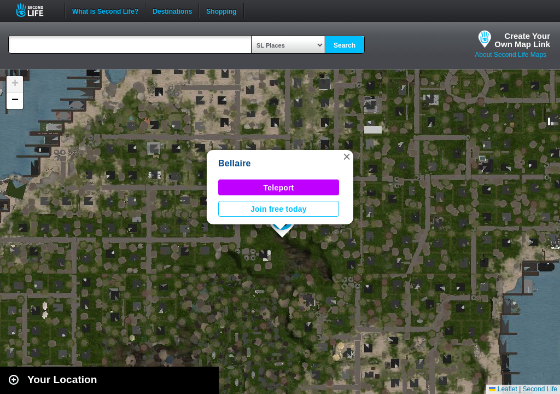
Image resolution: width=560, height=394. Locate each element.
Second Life (35, 10)
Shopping (221, 10)
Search (344, 45)
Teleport (279, 187)
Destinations (172, 10)
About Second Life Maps (510, 55)
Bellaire (234, 163)
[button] (346, 156)
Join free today (278, 209)
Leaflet (503, 389)
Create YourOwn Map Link (522, 40)
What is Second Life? (105, 10)
